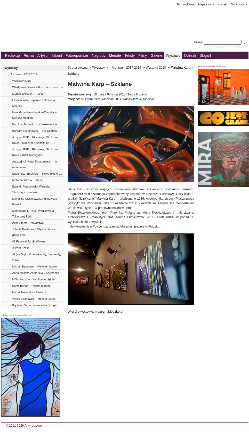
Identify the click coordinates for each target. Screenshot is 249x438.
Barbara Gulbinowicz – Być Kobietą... (35, 130)
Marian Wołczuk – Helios (28, 93)
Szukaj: (218, 42)
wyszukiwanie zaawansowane (223, 46)
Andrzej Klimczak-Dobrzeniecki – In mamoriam (34, 164)
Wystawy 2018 (21, 80)
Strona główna (185, 4)
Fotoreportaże (77, 55)
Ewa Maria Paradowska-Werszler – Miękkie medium (34, 115)
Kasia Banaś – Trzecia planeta (31, 285)
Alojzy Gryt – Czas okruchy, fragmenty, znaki (36, 257)
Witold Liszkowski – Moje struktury (34, 298)
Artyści (42, 55)
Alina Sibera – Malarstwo (28, 222)
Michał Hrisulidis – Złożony (29, 292)
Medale (115, 55)
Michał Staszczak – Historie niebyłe (34, 266)
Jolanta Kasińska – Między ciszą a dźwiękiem (34, 232)
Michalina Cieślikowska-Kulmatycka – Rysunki (36, 201)
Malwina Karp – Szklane (27, 180)
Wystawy (173, 55)
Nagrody (99, 55)
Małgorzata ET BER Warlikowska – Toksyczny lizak (34, 213)
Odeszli (190, 55)
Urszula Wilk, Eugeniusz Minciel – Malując (33, 103)
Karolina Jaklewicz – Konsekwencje (34, 124)
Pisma (29, 55)
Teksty (130, 55)
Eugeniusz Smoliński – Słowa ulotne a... (37, 173)
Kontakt (222, 4)
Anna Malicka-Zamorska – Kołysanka (35, 272)
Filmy (142, 55)
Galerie (156, 55)
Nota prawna (239, 4)
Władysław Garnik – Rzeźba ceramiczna (37, 87)
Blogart (205, 55)
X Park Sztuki (20, 247)
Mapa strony (206, 4)
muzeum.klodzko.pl (109, 311)
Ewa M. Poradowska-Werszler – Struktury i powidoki (32, 189)
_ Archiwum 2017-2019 (23, 74)
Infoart (57, 55)
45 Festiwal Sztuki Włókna (28, 241)
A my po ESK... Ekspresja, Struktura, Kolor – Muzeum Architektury (35, 140)
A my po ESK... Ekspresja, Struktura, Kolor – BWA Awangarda (35, 152)
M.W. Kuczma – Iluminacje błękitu (33, 279)
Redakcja (12, 55)
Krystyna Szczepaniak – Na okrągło (34, 305)
